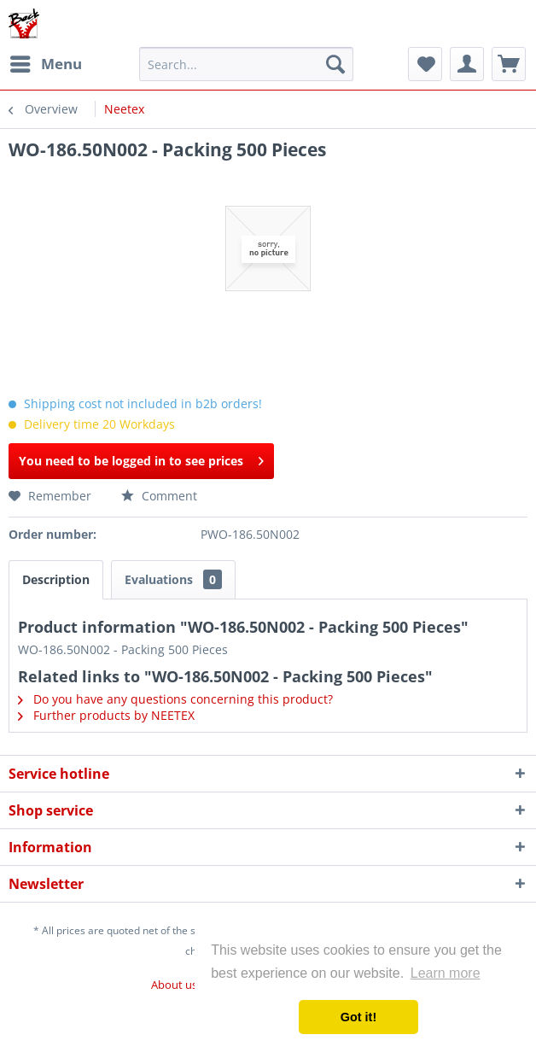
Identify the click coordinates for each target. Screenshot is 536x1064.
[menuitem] (45, 64)
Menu (46, 61)
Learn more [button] (446, 973)
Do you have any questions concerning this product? (175, 699)
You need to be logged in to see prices (141, 458)
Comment (159, 496)
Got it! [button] (358, 1017)
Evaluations (173, 579)
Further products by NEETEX (106, 715)
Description (56, 579)
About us (174, 984)
